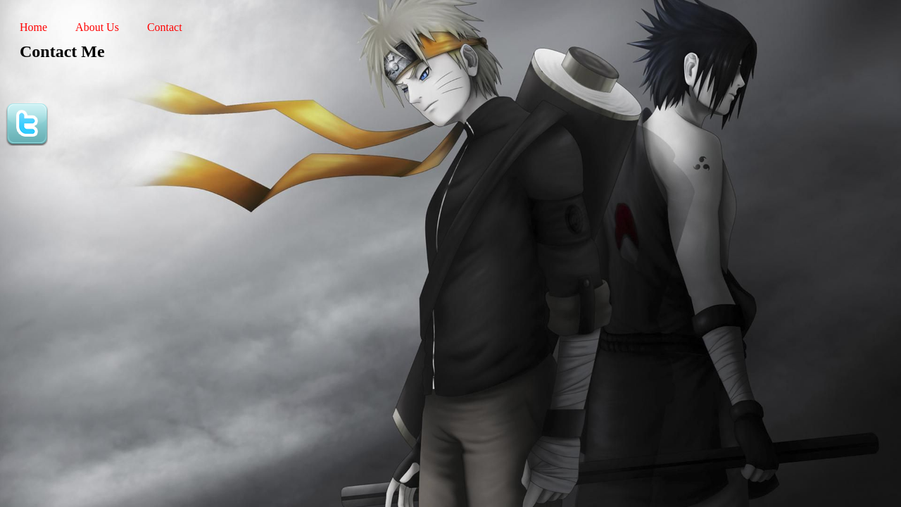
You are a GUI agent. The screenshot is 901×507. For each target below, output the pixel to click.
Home (33, 27)
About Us (97, 27)
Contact (164, 27)
